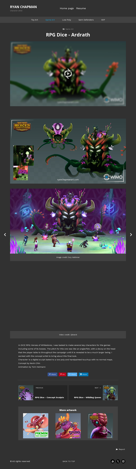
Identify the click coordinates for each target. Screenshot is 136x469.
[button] (120, 449)
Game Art (50, 20)
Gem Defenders (86, 20)
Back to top (69, 461)
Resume (81, 8)
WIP (103, 20)
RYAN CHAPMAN (23, 7)
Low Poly (66, 20)
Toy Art (34, 20)
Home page (67, 8)
